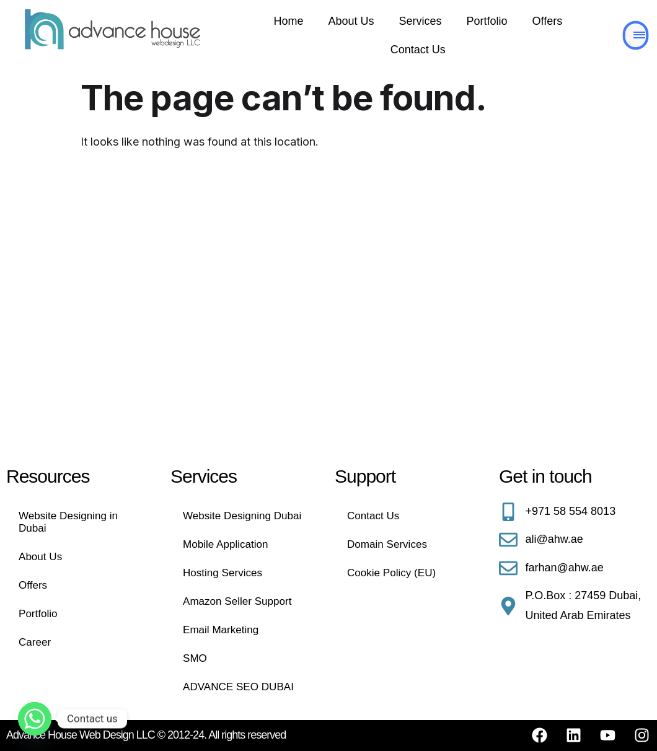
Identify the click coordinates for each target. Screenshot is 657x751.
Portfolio (487, 21)
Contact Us (418, 49)
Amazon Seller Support (240, 601)
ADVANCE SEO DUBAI (241, 687)
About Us (351, 21)
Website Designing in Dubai (71, 522)
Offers (547, 21)
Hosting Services (225, 573)
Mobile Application (228, 544)
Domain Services (389, 544)
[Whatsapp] (34, 719)
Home (288, 21)
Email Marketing (223, 630)
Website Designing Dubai (245, 516)
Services (420, 21)
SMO (195, 658)
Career (36, 642)
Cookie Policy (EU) (394, 573)
